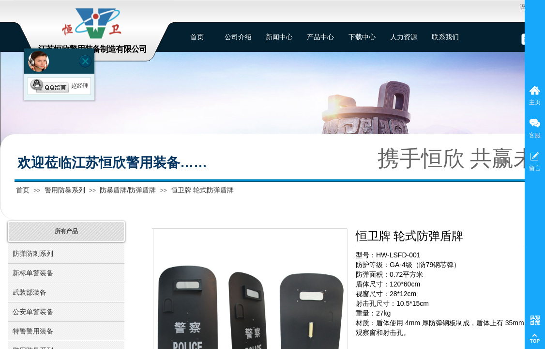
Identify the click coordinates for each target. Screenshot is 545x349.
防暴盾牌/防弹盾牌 (128, 190)
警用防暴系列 (65, 190)
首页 (23, 190)
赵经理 (59, 85)
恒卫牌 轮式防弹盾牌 (202, 190)
